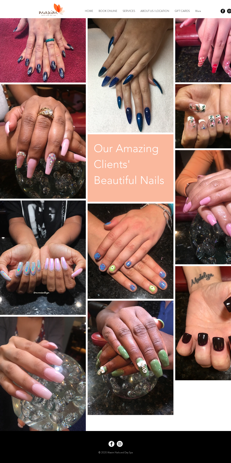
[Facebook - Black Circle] (223, 11)
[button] (129, 11)
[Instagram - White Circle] (120, 444)
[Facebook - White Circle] (111, 444)
